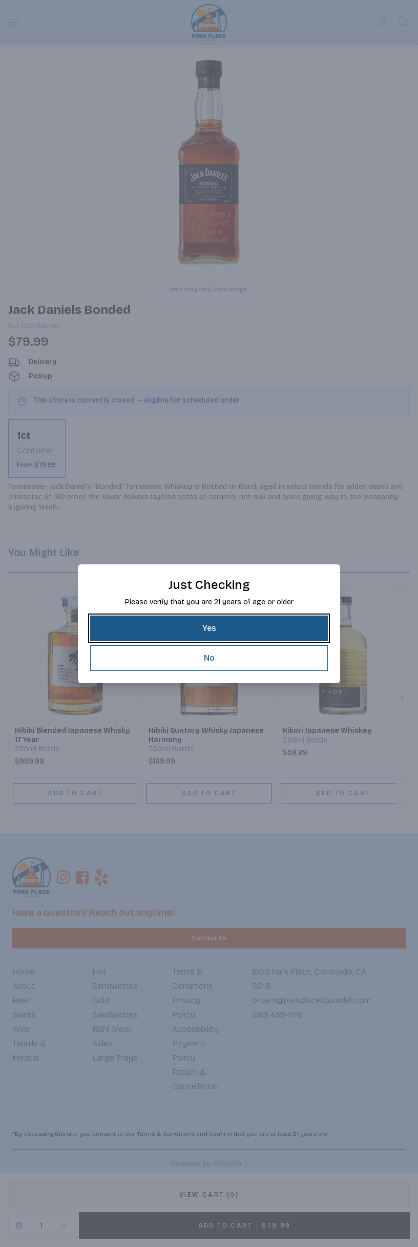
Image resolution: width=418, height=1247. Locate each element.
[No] (209, 658)
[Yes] (209, 628)
